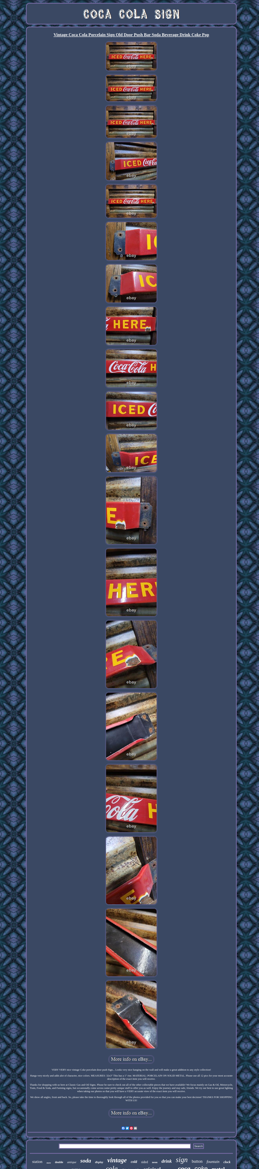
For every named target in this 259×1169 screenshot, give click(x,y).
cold (134, 1162)
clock (226, 1162)
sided (144, 1162)
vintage (117, 1160)
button (197, 1161)
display (99, 1162)
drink (166, 1161)
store (49, 1162)
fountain (213, 1161)
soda (85, 1160)
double (59, 1162)
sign (182, 1160)
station (37, 1161)
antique (71, 1162)
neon (154, 1162)
